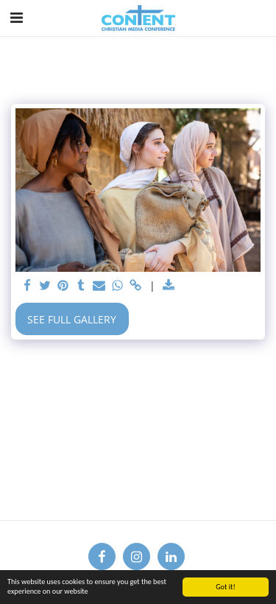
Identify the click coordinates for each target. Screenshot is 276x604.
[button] (16, 17)
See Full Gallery (71, 319)
